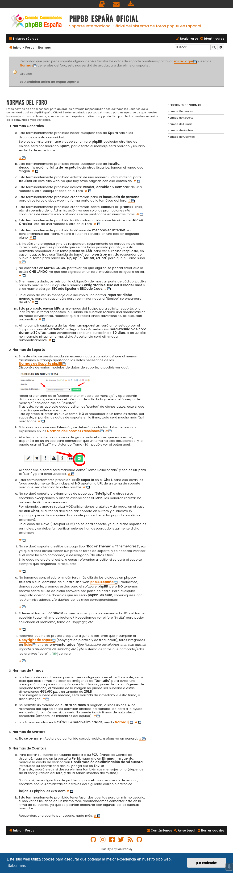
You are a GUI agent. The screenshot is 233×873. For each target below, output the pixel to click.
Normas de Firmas (180, 124)
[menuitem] (102, 4)
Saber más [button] (17, 866)
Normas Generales (180, 111)
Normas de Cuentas (181, 137)
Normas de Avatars (181, 130)
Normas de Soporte (180, 118)
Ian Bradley (124, 849)
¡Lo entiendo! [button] (206, 863)
